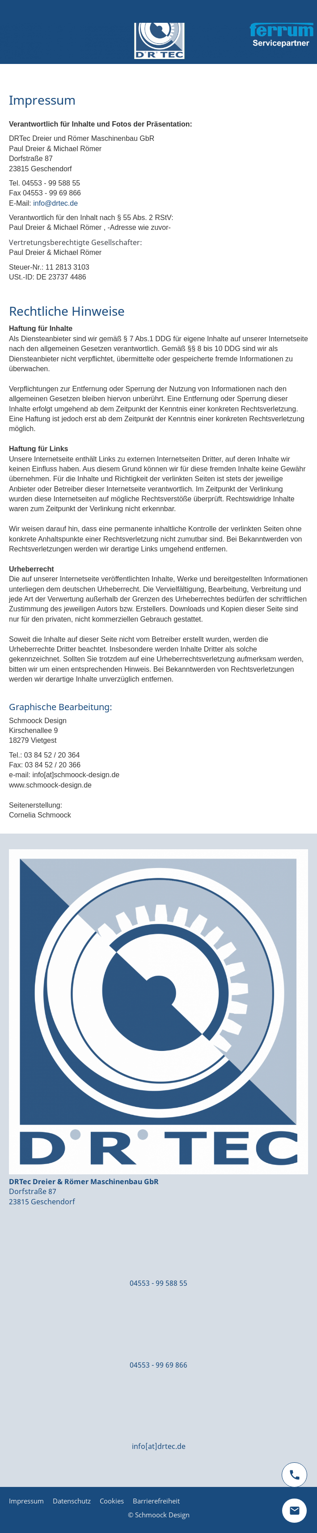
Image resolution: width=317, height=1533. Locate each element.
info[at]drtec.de (159, 1446)
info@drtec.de (55, 203)
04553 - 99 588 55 (158, 1283)
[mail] (294, 1510)
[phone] (294, 1474)
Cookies (112, 1500)
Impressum (26, 1500)
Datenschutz (72, 1500)
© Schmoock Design (159, 1514)
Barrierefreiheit (156, 1500)
